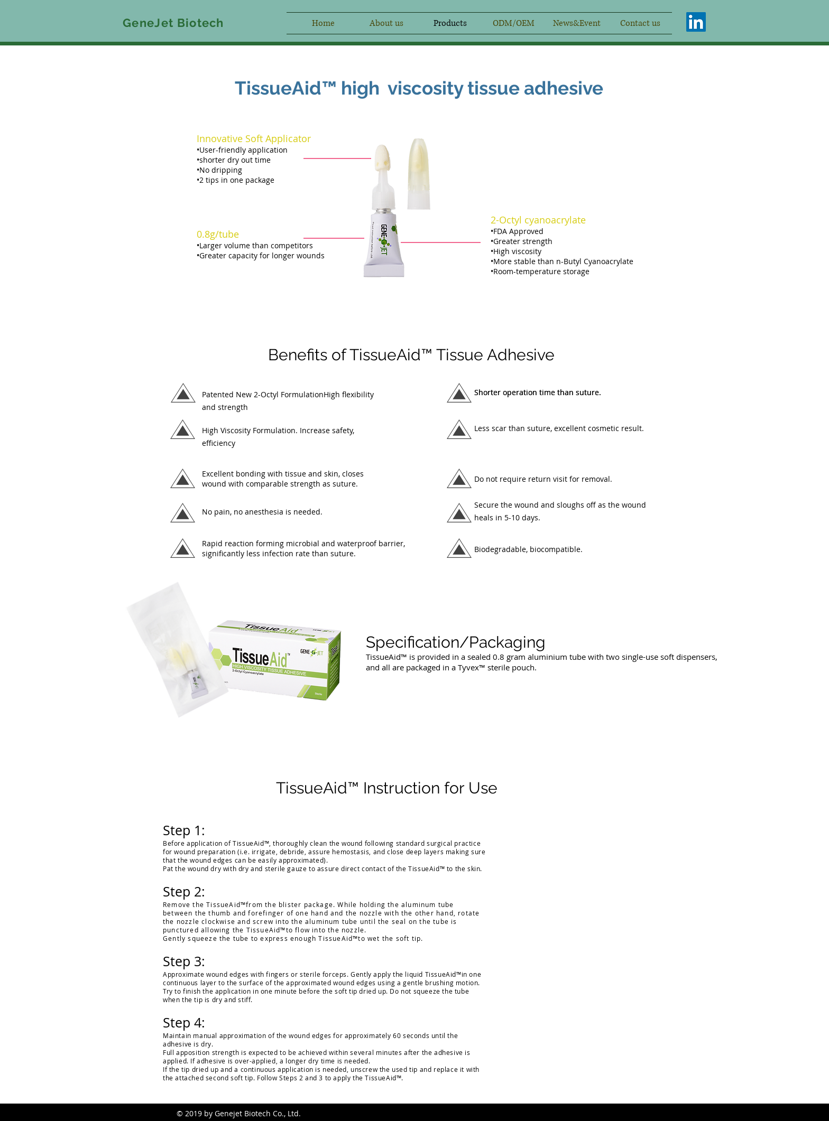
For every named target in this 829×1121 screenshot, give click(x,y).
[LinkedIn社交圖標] (696, 22)
